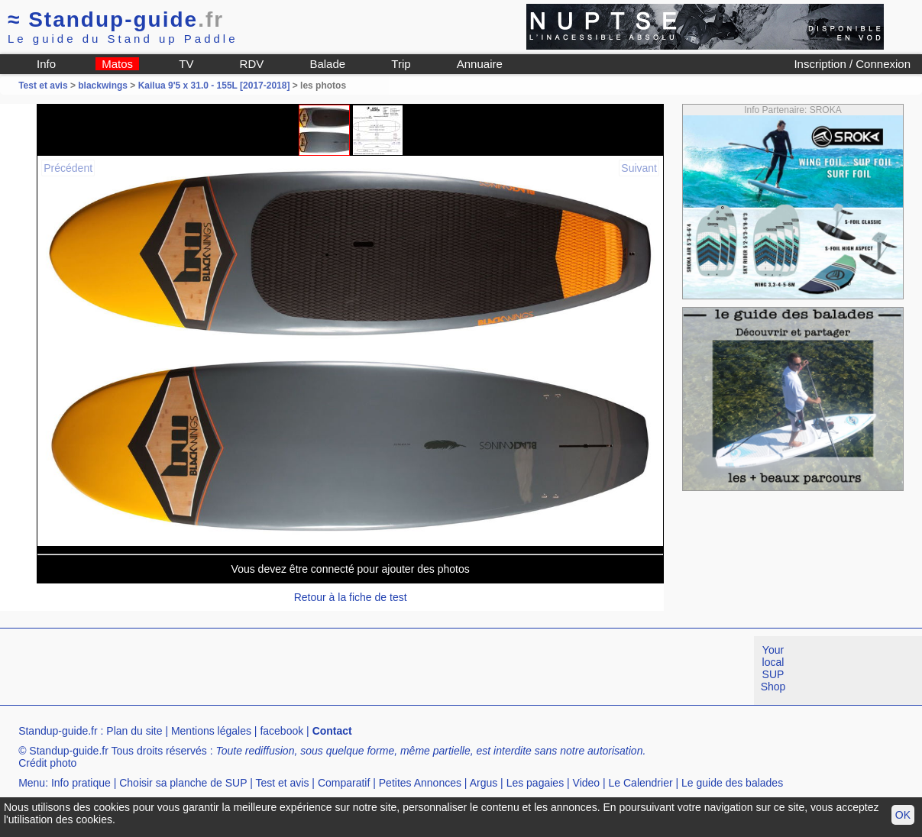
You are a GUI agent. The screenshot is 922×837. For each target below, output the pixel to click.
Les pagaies (535, 783)
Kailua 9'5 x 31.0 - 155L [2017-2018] (214, 85)
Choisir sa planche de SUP (183, 783)
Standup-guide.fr (58, 731)
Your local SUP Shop (773, 668)
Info (46, 63)
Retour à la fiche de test (350, 597)
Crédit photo (47, 763)
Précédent (68, 168)
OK (903, 815)
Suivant (639, 168)
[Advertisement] (278, 670)
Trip (400, 63)
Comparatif (344, 783)
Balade (327, 63)
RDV (252, 63)
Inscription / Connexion (852, 63)
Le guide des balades (732, 783)
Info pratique (81, 783)
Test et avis (44, 85)
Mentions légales (211, 731)
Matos (117, 63)
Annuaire (480, 63)
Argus (484, 783)
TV (186, 63)
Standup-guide (116, 19)
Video (586, 783)
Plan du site (134, 731)
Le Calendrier (641, 783)
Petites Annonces (420, 783)
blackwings (103, 85)
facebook (281, 731)
